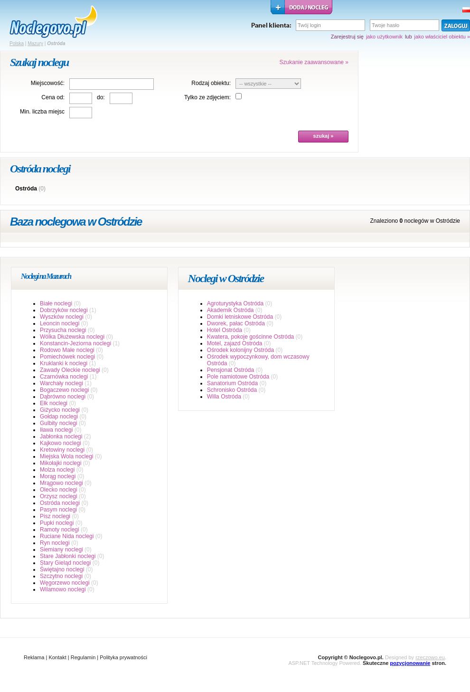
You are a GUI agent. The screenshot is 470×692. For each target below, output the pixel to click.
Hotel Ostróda (224, 330)
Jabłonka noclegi (61, 436)
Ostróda (26, 188)
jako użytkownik (384, 36)
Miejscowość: (48, 83)
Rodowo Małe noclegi (67, 350)
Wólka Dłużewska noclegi (72, 336)
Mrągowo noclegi (61, 483)
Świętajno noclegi (62, 569)
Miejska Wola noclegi (67, 456)
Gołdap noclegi (59, 416)
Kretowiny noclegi (62, 449)
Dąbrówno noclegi (62, 396)
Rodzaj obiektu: (211, 83)
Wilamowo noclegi (63, 589)
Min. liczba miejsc (42, 111)
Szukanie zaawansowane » (314, 62)
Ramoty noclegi (59, 529)
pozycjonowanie (410, 663)
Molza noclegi (57, 469)
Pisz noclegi (55, 516)
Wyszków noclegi (62, 316)
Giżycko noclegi (60, 410)
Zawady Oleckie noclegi (70, 370)
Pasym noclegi (58, 509)
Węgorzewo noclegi (65, 582)
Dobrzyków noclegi (64, 310)
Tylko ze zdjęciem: (207, 97)
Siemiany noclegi (61, 549)
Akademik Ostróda (230, 310)
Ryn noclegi (55, 543)
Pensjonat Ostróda (230, 370)
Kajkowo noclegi (60, 443)
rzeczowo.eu (430, 657)
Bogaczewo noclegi (64, 390)
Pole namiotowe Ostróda (238, 376)
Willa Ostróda (224, 396)
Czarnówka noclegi (64, 376)
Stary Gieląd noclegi (65, 562)
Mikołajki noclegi (60, 463)
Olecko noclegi (58, 489)
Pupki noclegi (57, 523)
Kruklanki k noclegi (63, 363)
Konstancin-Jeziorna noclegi (75, 343)
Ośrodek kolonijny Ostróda (240, 350)
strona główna (53, 21)
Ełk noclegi (53, 403)
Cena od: (53, 97)
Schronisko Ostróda (232, 390)
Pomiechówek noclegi (67, 356)
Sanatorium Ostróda (232, 383)
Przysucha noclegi (63, 330)
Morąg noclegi (57, 476)
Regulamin (83, 657)
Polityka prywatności (123, 657)
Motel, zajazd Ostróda (235, 343)
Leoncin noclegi (59, 323)
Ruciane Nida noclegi (67, 536)
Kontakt (57, 657)
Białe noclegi (56, 303)
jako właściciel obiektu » (442, 36)
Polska (16, 43)
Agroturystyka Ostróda (235, 303)
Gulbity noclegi (58, 423)
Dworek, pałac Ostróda (236, 323)
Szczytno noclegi (61, 576)
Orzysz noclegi (58, 496)
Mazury (35, 43)
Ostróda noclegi (60, 503)
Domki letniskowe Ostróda (240, 316)
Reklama (34, 657)
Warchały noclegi (61, 383)
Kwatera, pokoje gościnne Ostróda (250, 336)
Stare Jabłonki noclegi (67, 556)
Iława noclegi (56, 430)
